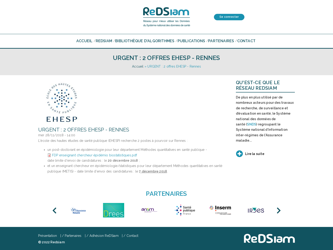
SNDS (251, 124)
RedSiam (104, 41)
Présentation (47, 236)
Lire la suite (254, 154)
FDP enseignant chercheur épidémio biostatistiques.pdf (94, 155)
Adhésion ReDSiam (104, 236)
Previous (54, 210)
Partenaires (221, 41)
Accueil (84, 41)
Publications (191, 41)
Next (278, 210)
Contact (246, 41)
